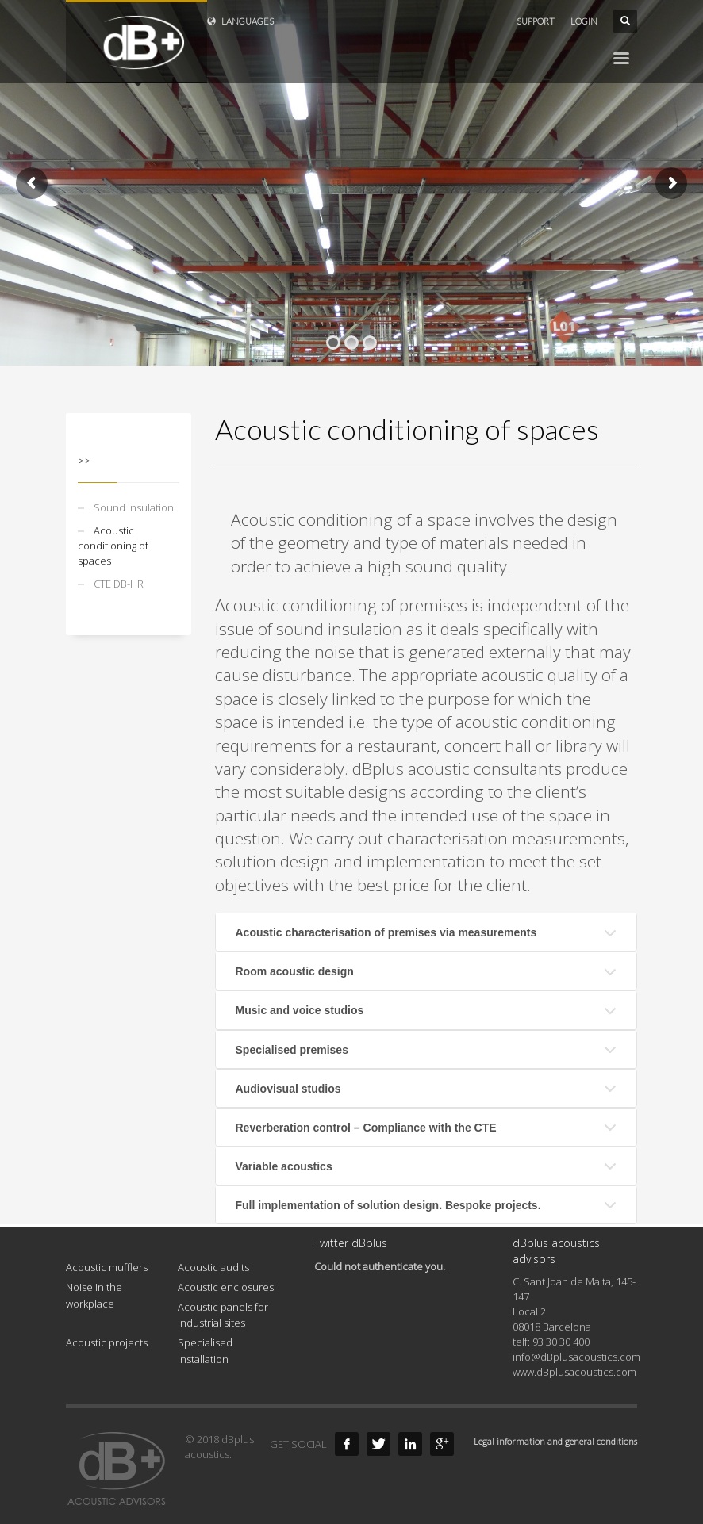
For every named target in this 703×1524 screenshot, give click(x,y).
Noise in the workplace (94, 1295)
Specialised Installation (205, 1350)
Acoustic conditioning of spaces (113, 545)
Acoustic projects (107, 1342)
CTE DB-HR (119, 583)
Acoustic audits (213, 1267)
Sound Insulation (134, 507)
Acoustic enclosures (226, 1287)
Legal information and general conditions (555, 1441)
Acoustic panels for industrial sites (223, 1315)
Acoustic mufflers (107, 1267)
